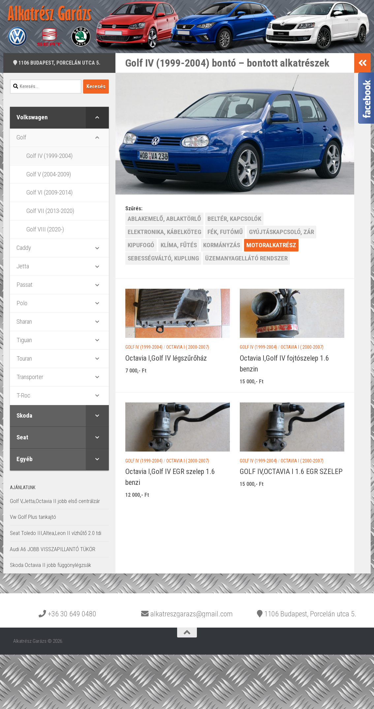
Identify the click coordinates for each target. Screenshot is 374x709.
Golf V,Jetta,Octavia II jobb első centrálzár (55, 501)
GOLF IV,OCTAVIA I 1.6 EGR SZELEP (291, 471)
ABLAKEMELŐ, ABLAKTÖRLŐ (164, 218)
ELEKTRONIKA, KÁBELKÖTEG (164, 232)
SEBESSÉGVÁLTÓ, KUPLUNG (163, 258)
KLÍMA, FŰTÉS (179, 245)
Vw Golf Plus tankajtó (33, 517)
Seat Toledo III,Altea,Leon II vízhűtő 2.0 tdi (55, 533)
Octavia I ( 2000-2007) (187, 347)
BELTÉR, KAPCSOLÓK (234, 218)
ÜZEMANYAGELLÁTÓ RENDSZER (246, 258)
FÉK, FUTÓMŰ (225, 232)
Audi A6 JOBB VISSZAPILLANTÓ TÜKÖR (52, 549)
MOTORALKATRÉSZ (271, 245)
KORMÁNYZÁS (221, 245)
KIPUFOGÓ (141, 245)
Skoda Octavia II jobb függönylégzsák (50, 565)
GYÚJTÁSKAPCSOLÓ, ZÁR (281, 232)
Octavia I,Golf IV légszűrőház (166, 358)
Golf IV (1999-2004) (144, 347)
